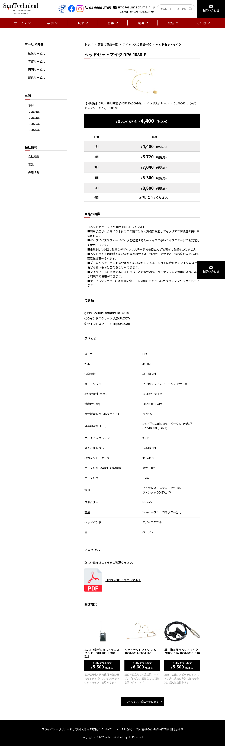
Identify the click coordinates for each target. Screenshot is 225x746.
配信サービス (36, 77)
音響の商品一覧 (108, 44)
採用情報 (33, 172)
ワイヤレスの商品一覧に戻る (142, 701)
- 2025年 (34, 124)
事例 (31, 105)
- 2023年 (34, 112)
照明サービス (36, 69)
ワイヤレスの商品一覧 (137, 44)
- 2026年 (34, 130)
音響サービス (36, 61)
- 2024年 (34, 118)
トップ (88, 44)
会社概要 (33, 156)
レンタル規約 (123, 729)
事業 (31, 164)
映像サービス (36, 53)
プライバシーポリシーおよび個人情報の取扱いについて (76, 729)
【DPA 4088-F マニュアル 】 (123, 580)
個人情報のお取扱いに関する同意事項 (160, 729)
